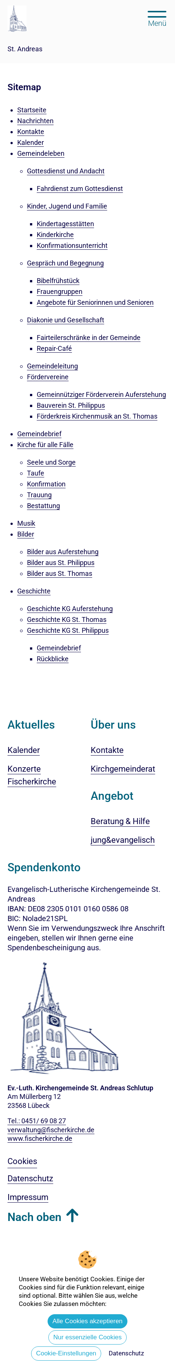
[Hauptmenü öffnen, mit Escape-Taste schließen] (157, 18)
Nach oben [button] (34, 1217)
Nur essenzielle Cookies (87, 1337)
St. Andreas (24, 49)
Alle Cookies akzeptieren (87, 1321)
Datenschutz (126, 1353)
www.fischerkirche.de (39, 1138)
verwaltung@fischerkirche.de (50, 1130)
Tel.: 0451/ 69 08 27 (36, 1121)
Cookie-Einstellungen (66, 1353)
